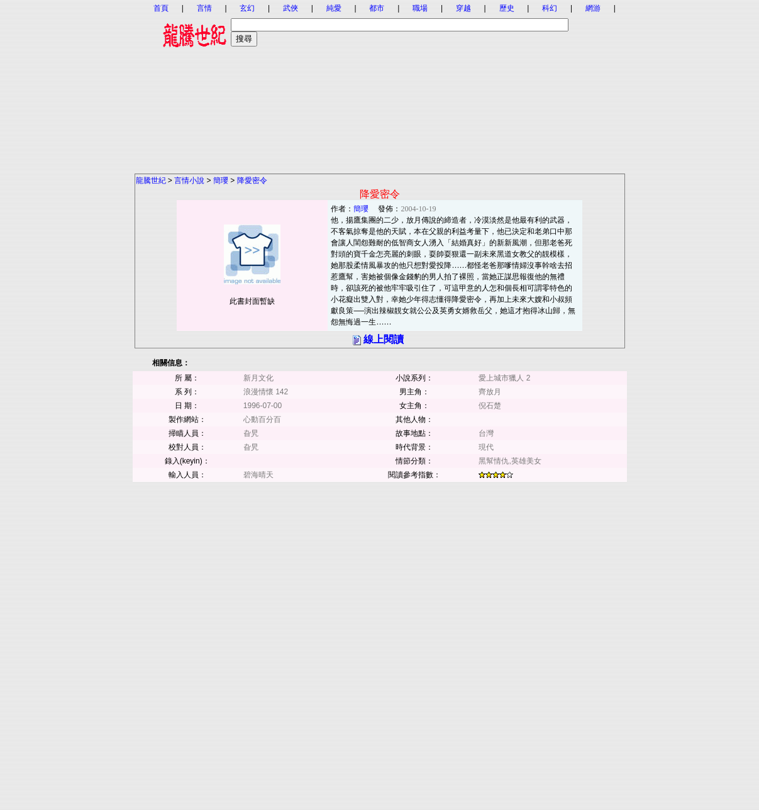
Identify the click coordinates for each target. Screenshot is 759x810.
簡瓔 (220, 180)
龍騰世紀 (151, 180)
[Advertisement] (380, 85)
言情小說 (189, 180)
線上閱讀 (383, 339)
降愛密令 (252, 180)
